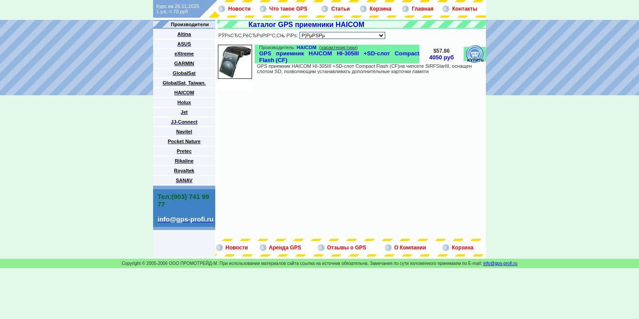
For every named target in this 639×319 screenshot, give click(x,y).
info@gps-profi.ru (500, 263)
